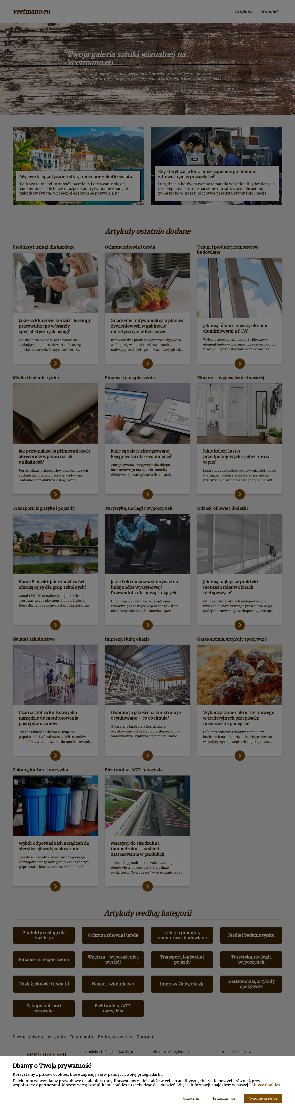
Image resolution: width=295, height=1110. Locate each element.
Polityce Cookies (264, 1085)
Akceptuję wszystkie (263, 1098)
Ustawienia (191, 1098)
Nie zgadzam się (224, 1098)
